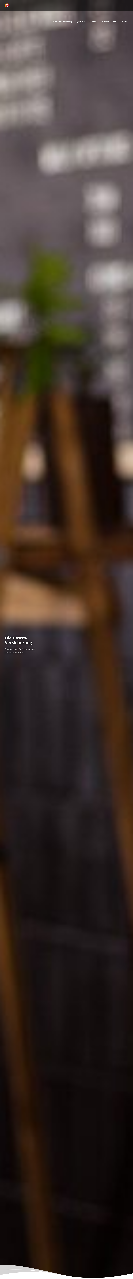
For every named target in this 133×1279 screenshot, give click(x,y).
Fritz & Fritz (103, 6)
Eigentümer (80, 6)
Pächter (92, 6)
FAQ (114, 6)
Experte (123, 6)
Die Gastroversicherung (62, 6)
